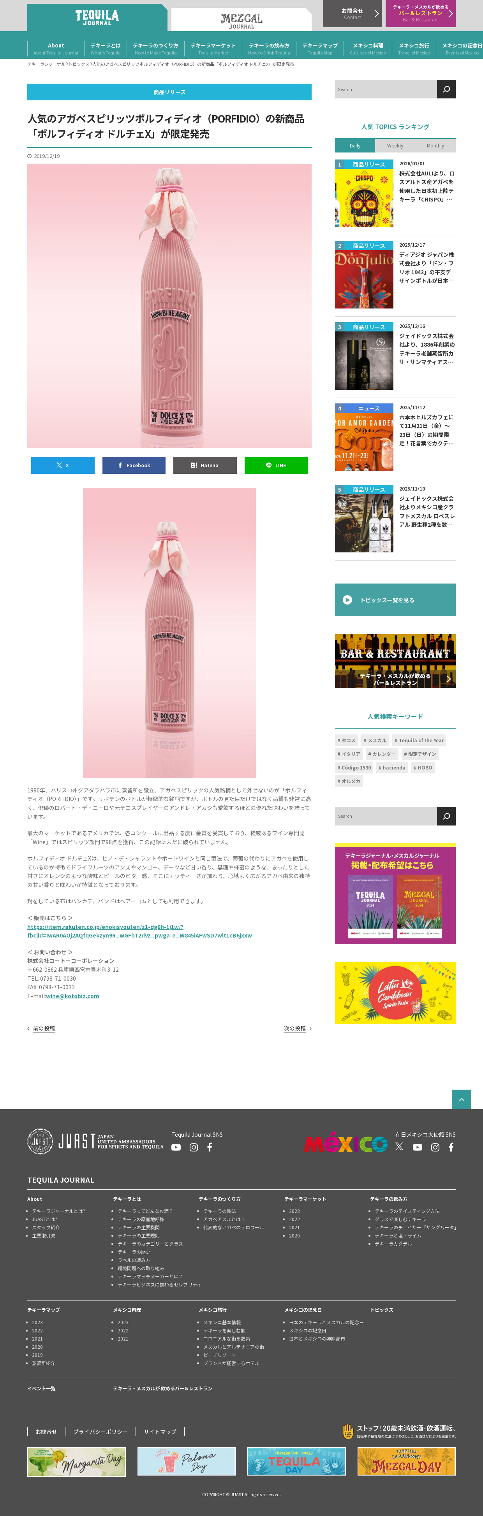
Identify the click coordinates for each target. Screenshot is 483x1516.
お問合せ (46, 1431)
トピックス (381, 1309)
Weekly (395, 145)
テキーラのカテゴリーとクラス (150, 1243)
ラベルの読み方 (134, 1260)
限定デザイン (422, 753)
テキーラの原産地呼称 (141, 1219)
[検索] (446, 89)
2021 (294, 1227)
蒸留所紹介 (43, 1363)
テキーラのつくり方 (155, 49)
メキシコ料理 (368, 49)
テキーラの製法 (219, 1211)
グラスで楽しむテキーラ (400, 1219)
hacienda (394, 767)
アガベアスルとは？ (224, 1219)
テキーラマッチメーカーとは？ (150, 1276)
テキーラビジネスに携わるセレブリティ (158, 1284)
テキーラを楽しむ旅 (224, 1330)
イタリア (351, 753)
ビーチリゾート (219, 1354)
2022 (294, 1219)
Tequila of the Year (421, 740)
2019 (37, 1354)
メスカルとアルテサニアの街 (233, 1346)
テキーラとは (105, 49)
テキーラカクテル (393, 1243)
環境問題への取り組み (141, 1268)
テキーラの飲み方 (269, 49)
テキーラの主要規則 (139, 1235)
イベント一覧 (41, 1388)
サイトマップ (160, 1431)
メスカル (377, 740)
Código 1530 (356, 767)
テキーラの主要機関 (139, 1227)
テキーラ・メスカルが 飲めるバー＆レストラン (162, 1388)
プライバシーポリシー (100, 1431)
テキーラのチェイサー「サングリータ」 (415, 1227)
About (55, 49)
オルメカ (351, 781)
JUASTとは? (44, 1219)
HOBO (425, 767)
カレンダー (384, 753)
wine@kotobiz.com (72, 995)
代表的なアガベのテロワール (233, 1227)
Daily (355, 145)
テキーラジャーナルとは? (58, 1211)
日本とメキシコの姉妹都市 (317, 1338)
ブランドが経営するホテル (231, 1363)
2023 (294, 1211)
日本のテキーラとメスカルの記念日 (326, 1322)
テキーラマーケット (213, 49)
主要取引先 (43, 1235)
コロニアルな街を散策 (226, 1338)
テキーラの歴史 (134, 1251)
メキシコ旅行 (414, 49)
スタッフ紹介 (46, 1227)
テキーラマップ (320, 49)
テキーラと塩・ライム (398, 1235)
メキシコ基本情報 (222, 1322)
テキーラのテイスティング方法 (407, 1211)
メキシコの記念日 (303, 1309)
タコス (349, 740)
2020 (294, 1235)
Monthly (435, 145)
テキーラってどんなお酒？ (145, 1211)
